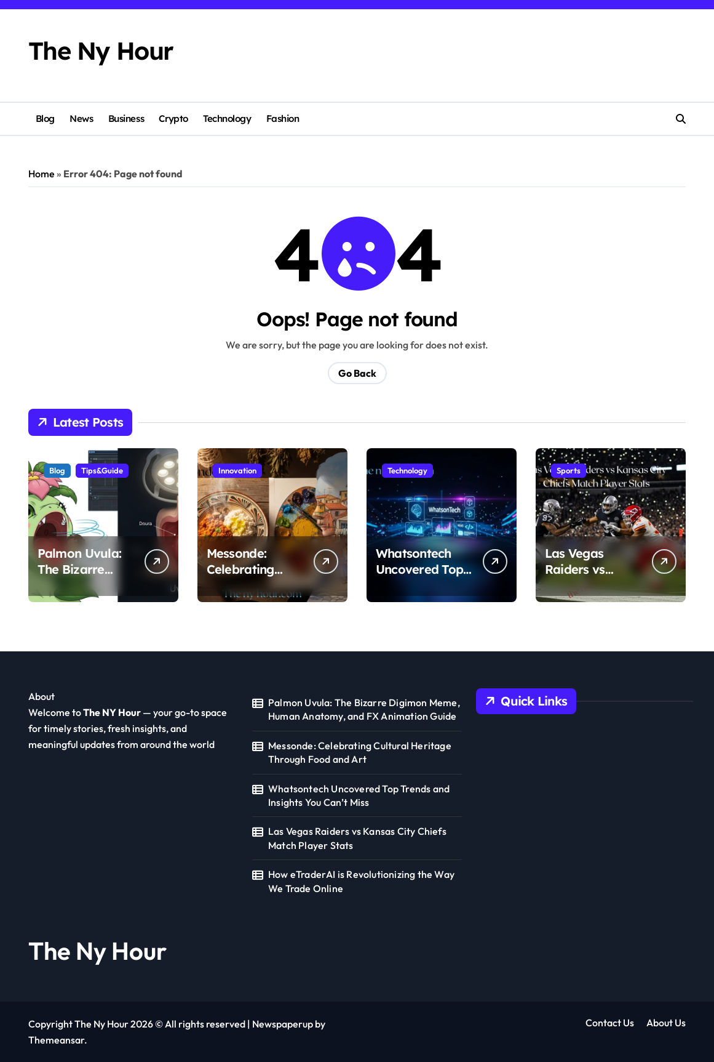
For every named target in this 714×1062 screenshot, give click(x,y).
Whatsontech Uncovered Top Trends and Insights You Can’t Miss (359, 795)
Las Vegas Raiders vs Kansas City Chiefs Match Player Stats (357, 838)
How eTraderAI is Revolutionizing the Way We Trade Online (361, 881)
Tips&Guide (102, 470)
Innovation (237, 470)
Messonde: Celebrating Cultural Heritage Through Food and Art (359, 752)
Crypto (173, 118)
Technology (227, 118)
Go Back (357, 373)
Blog (45, 118)
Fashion (282, 118)
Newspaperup (282, 1024)
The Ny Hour (100, 51)
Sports (569, 470)
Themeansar (56, 1040)
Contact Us (609, 1022)
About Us (666, 1022)
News (81, 118)
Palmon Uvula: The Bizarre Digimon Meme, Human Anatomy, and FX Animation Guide (364, 709)
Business (126, 118)
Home (41, 173)
